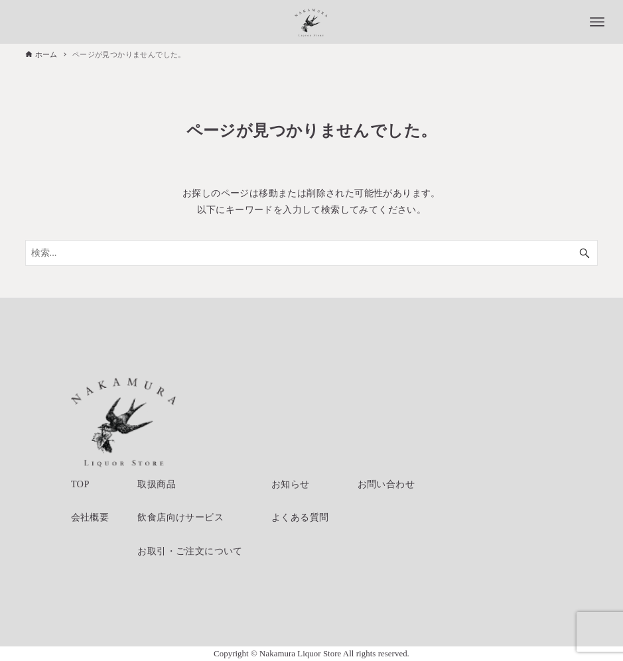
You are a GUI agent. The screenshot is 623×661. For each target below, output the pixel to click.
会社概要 (90, 517)
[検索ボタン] (584, 253)
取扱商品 (156, 484)
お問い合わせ (386, 484)
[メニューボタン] (597, 22)
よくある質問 (299, 517)
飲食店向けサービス (180, 517)
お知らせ (290, 484)
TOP (80, 484)
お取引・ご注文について (189, 551)
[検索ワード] (311, 253)
